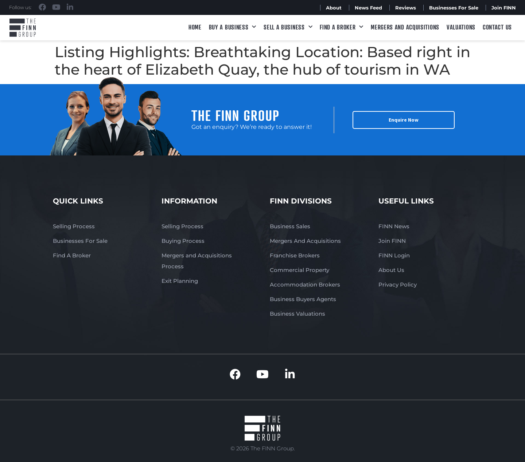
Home (195, 27)
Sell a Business (288, 27)
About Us (391, 269)
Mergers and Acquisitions (405, 27)
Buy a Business (233, 27)
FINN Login (394, 255)
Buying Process (183, 240)
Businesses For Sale (453, 8)
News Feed (368, 8)
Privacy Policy (397, 284)
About (334, 8)
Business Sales (290, 226)
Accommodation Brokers (305, 284)
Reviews (405, 8)
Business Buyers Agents (303, 299)
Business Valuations (297, 313)
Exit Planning (180, 280)
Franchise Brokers (295, 255)
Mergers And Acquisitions (305, 240)
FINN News (393, 226)
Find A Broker (341, 27)
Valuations (461, 27)
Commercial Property (299, 269)
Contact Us (497, 27)
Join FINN (503, 8)
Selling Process (74, 226)
